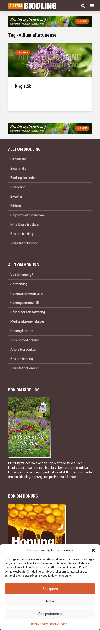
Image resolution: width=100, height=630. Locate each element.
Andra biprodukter (23, 349)
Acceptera (50, 589)
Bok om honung (21, 359)
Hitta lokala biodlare (24, 224)
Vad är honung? (21, 275)
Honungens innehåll (24, 303)
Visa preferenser (50, 614)
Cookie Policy (39, 624)
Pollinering (17, 187)
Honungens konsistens (26, 293)
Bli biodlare (18, 159)
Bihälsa (15, 206)
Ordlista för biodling (24, 243)
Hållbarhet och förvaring (27, 312)
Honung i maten (21, 331)
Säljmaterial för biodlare (27, 215)
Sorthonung (18, 284)
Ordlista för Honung (24, 368)
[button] (93, 550)
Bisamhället (18, 168)
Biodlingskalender (23, 178)
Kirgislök (23, 86)
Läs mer (71, 477)
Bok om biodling (21, 234)
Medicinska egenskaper (27, 321)
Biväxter (22, 52)
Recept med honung (24, 340)
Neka (50, 601)
